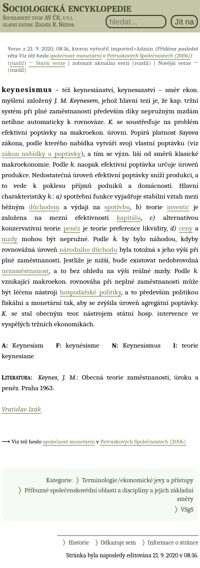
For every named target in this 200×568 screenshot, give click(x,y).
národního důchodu (88, 249)
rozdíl (16, 63)
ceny (186, 228)
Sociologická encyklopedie (67, 7)
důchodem (44, 207)
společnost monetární (76, 55)
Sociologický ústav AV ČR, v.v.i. (38, 17)
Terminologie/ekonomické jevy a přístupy (138, 480)
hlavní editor (17, 24)
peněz (72, 228)
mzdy (10, 239)
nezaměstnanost (25, 271)
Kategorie (58, 480)
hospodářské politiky (90, 292)
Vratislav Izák (21, 409)
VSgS (187, 509)
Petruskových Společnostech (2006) (148, 55)
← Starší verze (47, 63)
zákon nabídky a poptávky (41, 154)
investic (178, 207)
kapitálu (129, 217)
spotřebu (117, 207)
